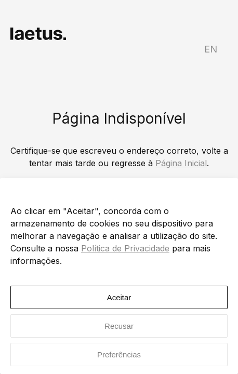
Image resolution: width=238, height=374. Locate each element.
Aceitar (119, 297)
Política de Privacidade (125, 248)
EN (210, 49)
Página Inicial (181, 163)
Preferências (119, 354)
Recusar (119, 326)
